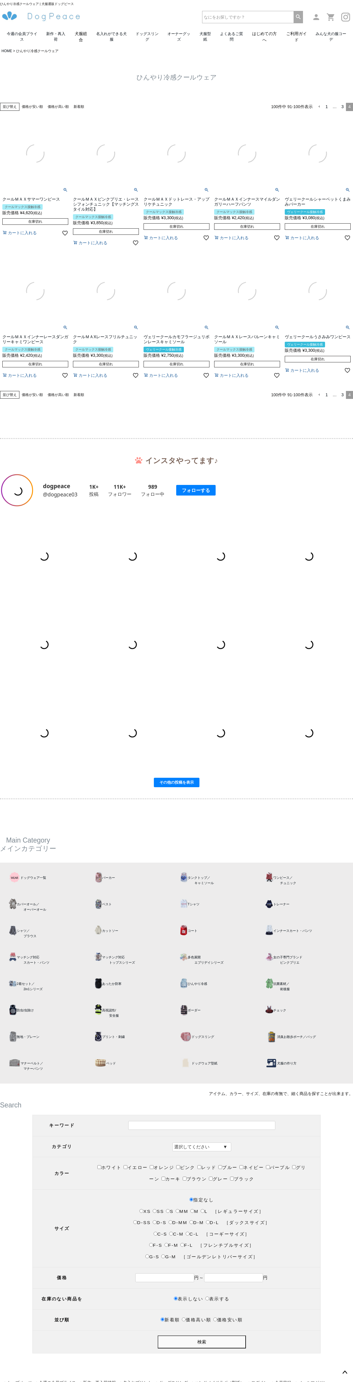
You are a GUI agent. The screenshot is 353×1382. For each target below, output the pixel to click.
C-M (176, 1233)
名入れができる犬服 (111, 37)
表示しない (188, 1298)
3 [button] (342, 106)
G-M (168, 1256)
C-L (192, 1233)
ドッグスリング (147, 37)
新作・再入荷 (55, 37)
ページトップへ (344, 1372)
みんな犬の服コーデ (331, 37)
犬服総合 (81, 36)
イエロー (136, 1167)
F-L (186, 1245)
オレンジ (162, 1167)
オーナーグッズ (178, 37)
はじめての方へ (264, 36)
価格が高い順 (58, 107)
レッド (207, 1167)
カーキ (171, 1178)
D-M (196, 1222)
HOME (6, 51)
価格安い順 (228, 1319)
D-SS (142, 1222)
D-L (212, 1222)
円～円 (201, 1277)
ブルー (227, 1167)
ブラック (242, 1178)
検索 (201, 1341)
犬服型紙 (205, 37)
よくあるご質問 (231, 37)
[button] (319, 107)
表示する (217, 1298)
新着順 (79, 107)
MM (182, 1211)
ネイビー (251, 1167)
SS (158, 1211)
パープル (278, 1167)
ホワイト (109, 1167)
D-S (159, 1222)
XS (145, 1211)
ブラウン (195, 1178)
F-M (171, 1245)
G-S (152, 1256)
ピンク (185, 1167)
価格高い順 (196, 1319)
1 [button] (327, 106)
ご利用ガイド (296, 36)
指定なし (201, 1199)
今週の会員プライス (22, 37)
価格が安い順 (32, 107)
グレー (218, 1178)
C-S (160, 1233)
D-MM (178, 1222)
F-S (155, 1245)
